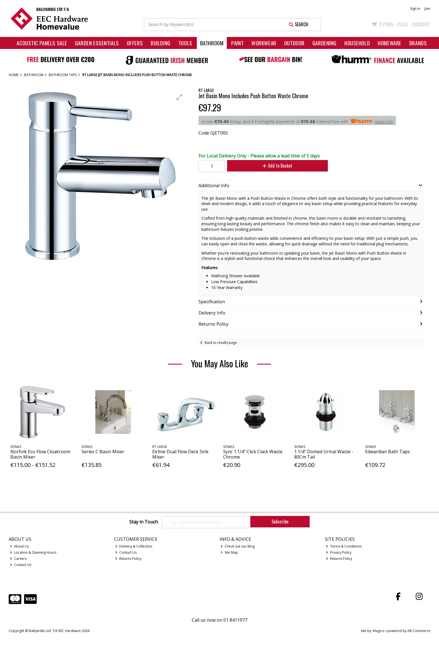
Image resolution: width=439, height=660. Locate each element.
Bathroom (212, 43)
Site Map (229, 552)
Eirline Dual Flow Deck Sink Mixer (180, 454)
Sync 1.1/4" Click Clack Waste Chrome (252, 454)
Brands (418, 43)
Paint (237, 43)
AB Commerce (418, 631)
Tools (185, 43)
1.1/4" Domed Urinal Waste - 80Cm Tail (323, 454)
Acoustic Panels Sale (42, 43)
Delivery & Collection (133, 546)
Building (161, 43)
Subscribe (280, 521)
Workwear (263, 43)
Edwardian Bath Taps (387, 451)
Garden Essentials (97, 43)
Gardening (324, 43)
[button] (179, 97)
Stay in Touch (143, 522)
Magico (378, 631)
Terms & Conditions (344, 546)
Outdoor (294, 43)
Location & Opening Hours (33, 552)
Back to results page (221, 342)
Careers (18, 558)
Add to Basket (276, 165)
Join (427, 8)
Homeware (389, 43)
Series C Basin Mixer (102, 451)
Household (357, 43)
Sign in (415, 8)
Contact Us (20, 564)
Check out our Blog (238, 546)
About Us (19, 546)
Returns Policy (128, 558)
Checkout (421, 24)
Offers (135, 43)
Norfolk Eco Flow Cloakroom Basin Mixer (40, 454)
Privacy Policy (338, 552)
